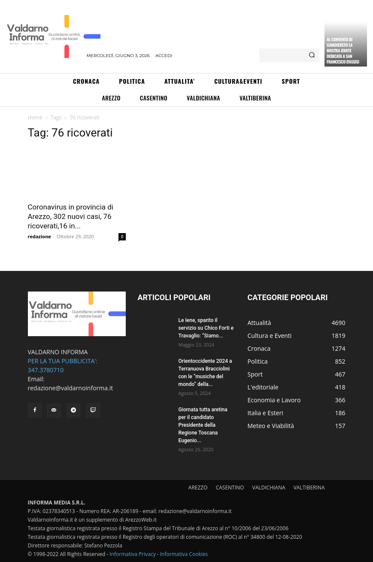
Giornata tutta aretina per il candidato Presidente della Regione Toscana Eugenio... (203, 425)
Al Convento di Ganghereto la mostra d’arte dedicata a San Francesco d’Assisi (343, 50)
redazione (39, 236)
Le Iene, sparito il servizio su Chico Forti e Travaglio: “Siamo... (206, 328)
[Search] (311, 55)
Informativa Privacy (132, 554)
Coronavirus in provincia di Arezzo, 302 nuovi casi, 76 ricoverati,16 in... (70, 216)
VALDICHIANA (268, 487)
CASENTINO (230, 487)
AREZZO (198, 487)
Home (35, 117)
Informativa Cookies (184, 554)
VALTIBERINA (309, 487)
